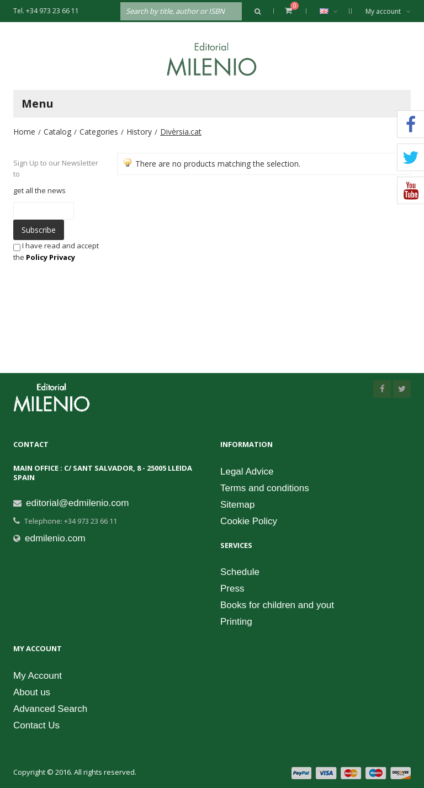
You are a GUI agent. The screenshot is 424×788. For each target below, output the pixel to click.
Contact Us (36, 725)
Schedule (239, 572)
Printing (236, 621)
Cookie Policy (248, 521)
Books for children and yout (277, 605)
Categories (99, 131)
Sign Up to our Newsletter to (55, 168)
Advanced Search (50, 709)
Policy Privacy (50, 257)
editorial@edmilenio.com (77, 503)
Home (24, 131)
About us (31, 692)
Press (232, 588)
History (139, 131)
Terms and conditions (264, 488)
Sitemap (237, 504)
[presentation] (93, 284)
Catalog (57, 131)
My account (388, 11)
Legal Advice (246, 471)
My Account (37, 675)
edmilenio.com (55, 538)
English (334, 11)
